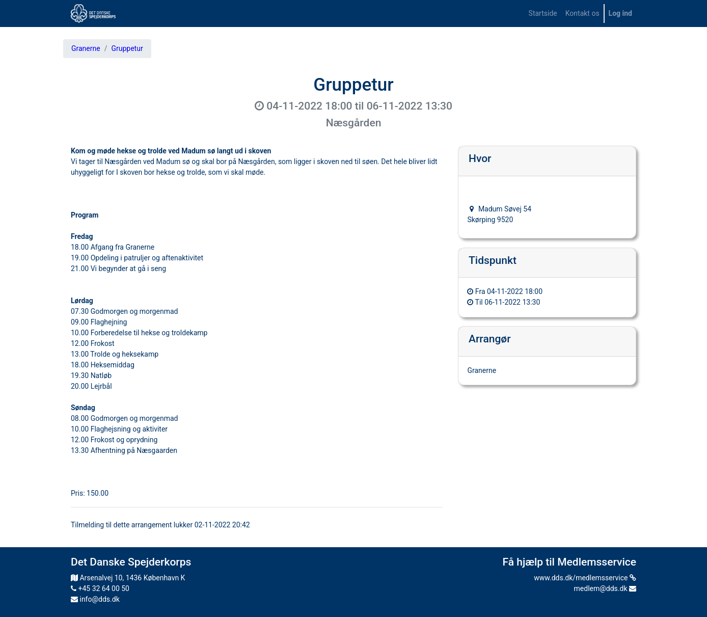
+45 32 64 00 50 (100, 588)
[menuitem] (543, 13)
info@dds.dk (95, 599)
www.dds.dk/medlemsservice (585, 578)
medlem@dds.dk (605, 588)
